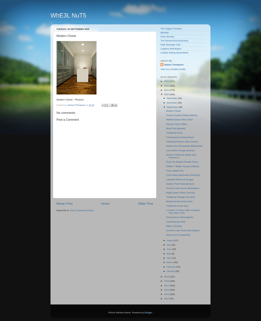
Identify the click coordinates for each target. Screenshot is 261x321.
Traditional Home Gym (177, 206)
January (171, 271)
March (170, 262)
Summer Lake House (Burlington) (183, 230)
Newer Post (64, 203)
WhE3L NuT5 (68, 15)
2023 (167, 81)
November (172, 102)
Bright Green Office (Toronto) (180, 192)
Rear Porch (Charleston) (178, 235)
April (169, 258)
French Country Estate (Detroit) (182, 115)
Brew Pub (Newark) (176, 128)
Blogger (148, 312)
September (172, 107)
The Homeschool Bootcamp (174, 40)
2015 (167, 294)
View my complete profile (173, 69)
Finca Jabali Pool (174, 170)
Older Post (145, 203)
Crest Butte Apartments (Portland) (183, 175)
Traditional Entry (174, 133)
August (170, 240)
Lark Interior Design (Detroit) (180, 150)
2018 (167, 281)
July (169, 245)
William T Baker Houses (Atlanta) (182, 166)
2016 (167, 290)
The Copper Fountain (171, 28)
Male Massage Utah (170, 44)
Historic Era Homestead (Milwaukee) (184, 146)
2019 (167, 276)
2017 (167, 285)
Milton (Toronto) (174, 226)
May (169, 253)
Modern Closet (173, 111)
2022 (167, 85)
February (171, 267)
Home (105, 203)
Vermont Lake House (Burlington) (183, 188)
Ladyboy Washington (171, 48)
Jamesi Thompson (174, 64)
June (169, 249)
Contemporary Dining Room (180, 137)
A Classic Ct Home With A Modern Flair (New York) (183, 211)
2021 (167, 90)
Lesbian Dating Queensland (174, 52)
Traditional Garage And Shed (180, 197)
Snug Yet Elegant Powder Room (182, 162)
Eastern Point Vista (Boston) (180, 184)
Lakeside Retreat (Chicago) (180, 179)
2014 (167, 298)
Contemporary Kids (176, 222)
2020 (167, 94)
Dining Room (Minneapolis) (179, 217)
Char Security (167, 36)
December (172, 98)
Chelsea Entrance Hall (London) (182, 141)
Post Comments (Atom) (82, 210)
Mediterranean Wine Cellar (179, 119)
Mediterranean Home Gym (179, 201)
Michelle (164, 32)
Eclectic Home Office (176, 124)
